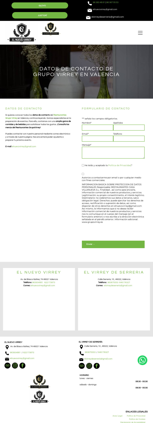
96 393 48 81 (99, 2)
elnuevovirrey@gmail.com (24, 146)
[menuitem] (117, 415)
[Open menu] (140, 33)
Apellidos (118, 122)
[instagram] (15, 366)
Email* (85, 133)
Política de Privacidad (119, 165)
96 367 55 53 (112, 2)
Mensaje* (86, 145)
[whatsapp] (142, 413)
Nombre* (86, 122)
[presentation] (104, 232)
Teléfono (117, 133)
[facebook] (22, 366)
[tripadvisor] (7, 366)
